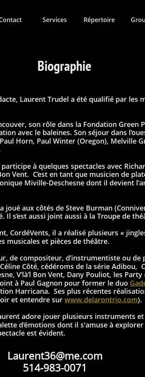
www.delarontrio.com (101, 299)
